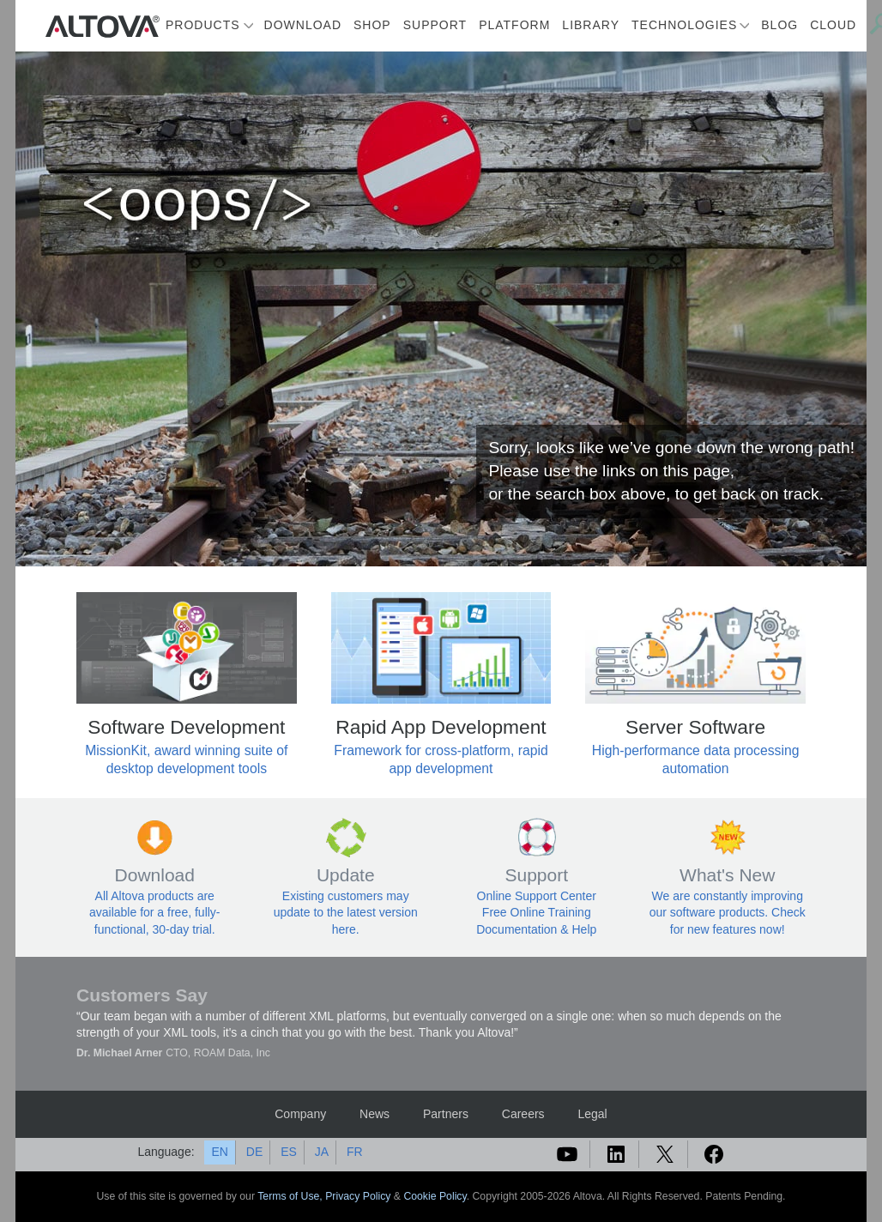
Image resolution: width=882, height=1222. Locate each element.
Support (435, 25)
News (374, 1114)
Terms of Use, (291, 1196)
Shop (372, 25)
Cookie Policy (434, 1196)
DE (254, 1151)
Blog (779, 25)
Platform (514, 25)
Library (590, 25)
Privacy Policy (357, 1196)
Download (302, 25)
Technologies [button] (684, 25)
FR (355, 1151)
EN (219, 1151)
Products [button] (203, 25)
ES (289, 1151)
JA (322, 1151)
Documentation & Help (536, 929)
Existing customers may (345, 896)
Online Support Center (536, 896)
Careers (523, 1114)
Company (300, 1114)
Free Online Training (536, 912)
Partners (445, 1114)
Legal (592, 1114)
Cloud (833, 25)
